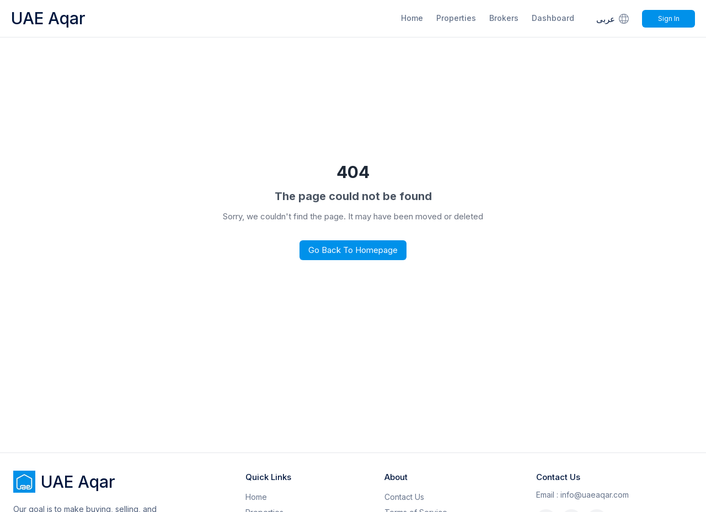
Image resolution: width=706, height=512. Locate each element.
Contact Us (404, 497)
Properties (456, 18)
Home (412, 18)
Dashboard (553, 18)
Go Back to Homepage (353, 250)
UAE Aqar (48, 18)
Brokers (503, 18)
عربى (613, 18)
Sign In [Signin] (669, 18)
